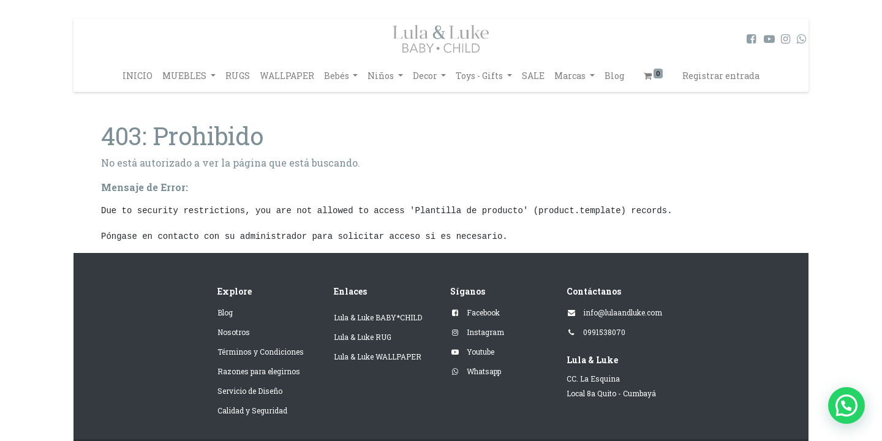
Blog (225, 312)
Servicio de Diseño (249, 391)
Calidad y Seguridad (252, 410)
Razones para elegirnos (258, 371)
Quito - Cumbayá (626, 393)
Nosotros (233, 332)
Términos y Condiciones (260, 351)
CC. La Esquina (593, 378)
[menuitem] (137, 75)
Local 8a (581, 393)
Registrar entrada (721, 75)
